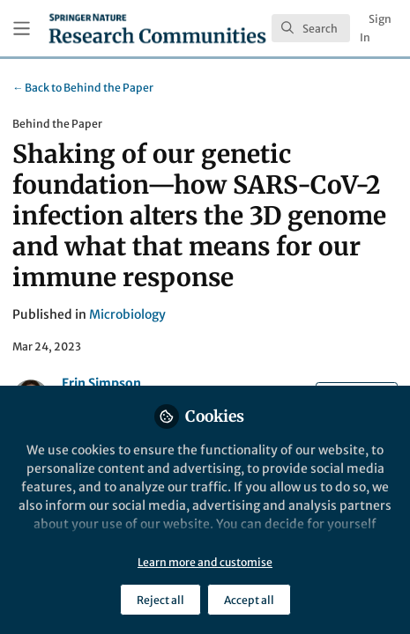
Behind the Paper (82, 87)
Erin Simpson (101, 383)
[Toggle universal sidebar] (21, 28)
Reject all (160, 600)
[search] (311, 28)
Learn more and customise (205, 562)
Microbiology (127, 314)
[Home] (157, 28)
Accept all (249, 600)
